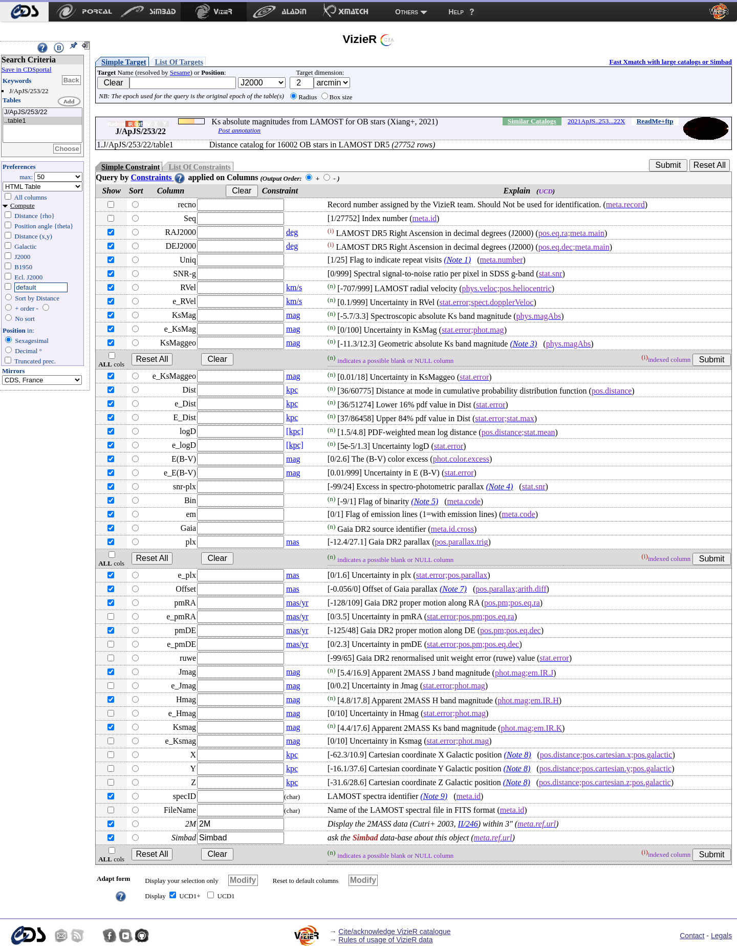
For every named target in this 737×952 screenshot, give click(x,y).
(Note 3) (523, 343)
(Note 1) (457, 259)
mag (293, 315)
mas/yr (297, 602)
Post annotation (239, 130)
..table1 (42, 121)
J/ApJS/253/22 (42, 112)
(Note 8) (517, 754)
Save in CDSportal (27, 69)
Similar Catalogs (532, 121)
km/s (294, 287)
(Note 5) (424, 501)
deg (292, 232)
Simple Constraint (130, 167)
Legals (721, 936)
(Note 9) (433, 796)
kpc (292, 389)
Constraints (158, 177)
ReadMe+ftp (655, 121)
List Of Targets (179, 62)
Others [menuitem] (406, 12)
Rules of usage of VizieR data (385, 940)
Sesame (180, 72)
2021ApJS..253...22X (596, 121)
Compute (22, 205)
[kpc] (295, 431)
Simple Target (123, 62)
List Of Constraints (199, 167)
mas (292, 541)
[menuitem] (24, 11)
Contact (692, 936)
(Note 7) (453, 589)
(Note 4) (499, 486)
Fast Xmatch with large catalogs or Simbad (670, 62)
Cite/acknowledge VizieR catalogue (394, 931)
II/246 (468, 823)
